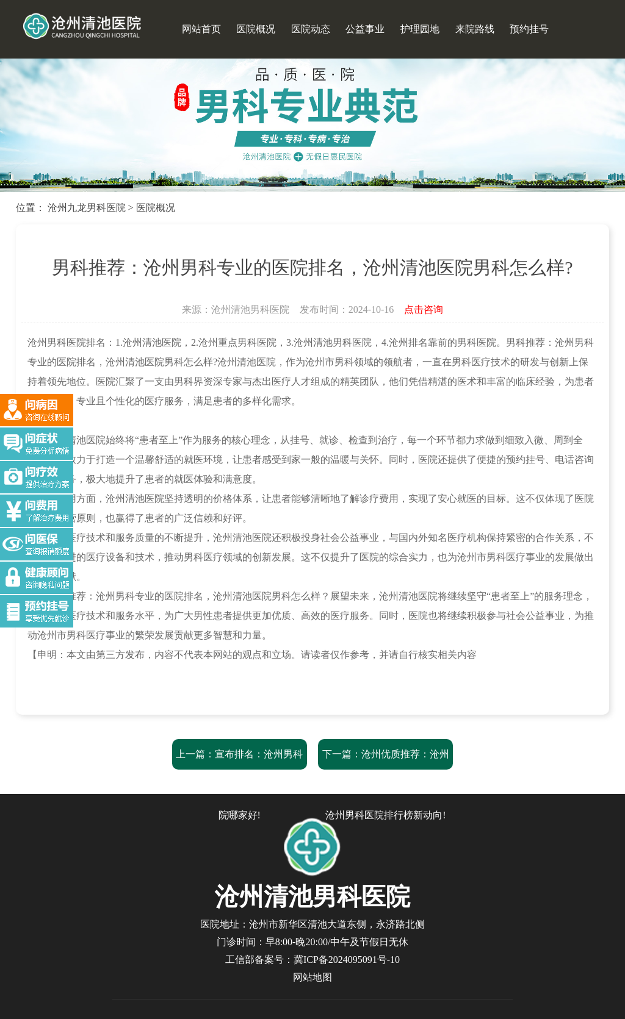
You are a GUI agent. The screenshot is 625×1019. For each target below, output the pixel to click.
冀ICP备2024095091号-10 (347, 959)
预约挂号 (529, 29)
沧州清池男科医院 (250, 309)
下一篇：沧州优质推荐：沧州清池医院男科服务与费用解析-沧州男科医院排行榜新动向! (385, 784)
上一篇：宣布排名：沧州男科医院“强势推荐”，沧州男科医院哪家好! (239, 784)
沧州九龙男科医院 (87, 207)
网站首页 (201, 29)
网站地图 (312, 977)
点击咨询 (423, 309)
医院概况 (255, 29)
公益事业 (365, 29)
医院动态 (310, 29)
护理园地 (419, 29)
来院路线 (474, 29)
